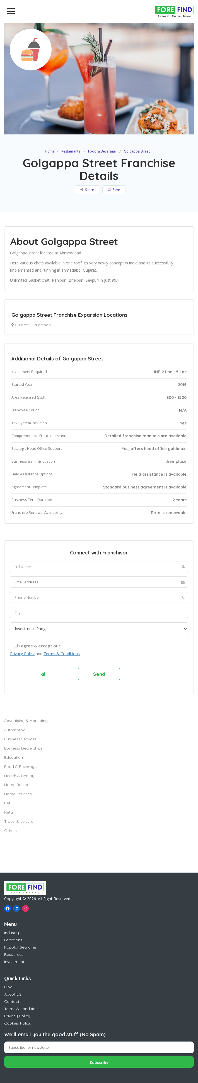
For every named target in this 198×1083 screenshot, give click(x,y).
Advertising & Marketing (26, 720)
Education (13, 757)
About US (12, 994)
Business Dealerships (23, 748)
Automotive (14, 729)
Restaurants (70, 151)
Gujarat (22, 324)
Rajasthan (41, 324)
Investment (14, 961)
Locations (13, 939)
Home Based (16, 784)
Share (87, 189)
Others (10, 830)
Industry (11, 932)
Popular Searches (20, 947)
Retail (9, 812)
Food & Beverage (102, 151)
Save (114, 189)
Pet (7, 803)
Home (50, 151)
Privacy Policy (22, 653)
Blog (8, 986)
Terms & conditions (22, 1008)
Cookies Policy (17, 1023)
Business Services (20, 738)
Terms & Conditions (62, 653)
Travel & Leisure (18, 821)
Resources (13, 954)
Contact (11, 1001)
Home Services (18, 793)
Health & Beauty (19, 775)
